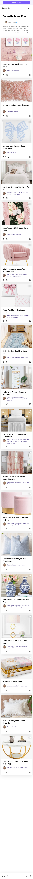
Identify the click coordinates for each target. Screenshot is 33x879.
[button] (16, 100)
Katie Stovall (12, 22)
